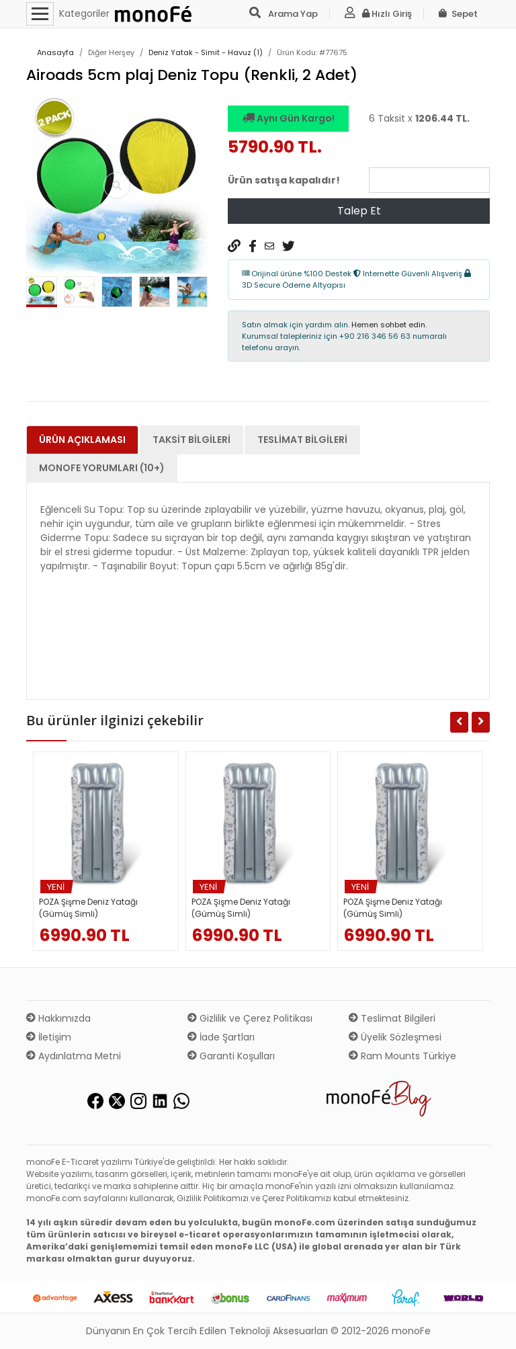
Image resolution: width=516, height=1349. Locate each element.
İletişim (48, 1037)
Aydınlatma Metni (73, 1056)
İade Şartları (221, 1037)
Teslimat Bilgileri (392, 1018)
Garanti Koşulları (231, 1056)
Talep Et (359, 210)
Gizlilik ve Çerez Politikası (249, 1018)
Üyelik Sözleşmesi (395, 1037)
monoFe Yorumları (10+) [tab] (102, 468)
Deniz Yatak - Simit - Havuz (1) (205, 52)
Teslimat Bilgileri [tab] (302, 439)
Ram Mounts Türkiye (402, 1056)
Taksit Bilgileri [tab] (191, 439)
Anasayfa (55, 52)
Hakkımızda (58, 1018)
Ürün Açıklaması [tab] (82, 439)
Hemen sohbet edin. (389, 324)
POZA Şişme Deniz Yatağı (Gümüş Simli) (88, 907)
